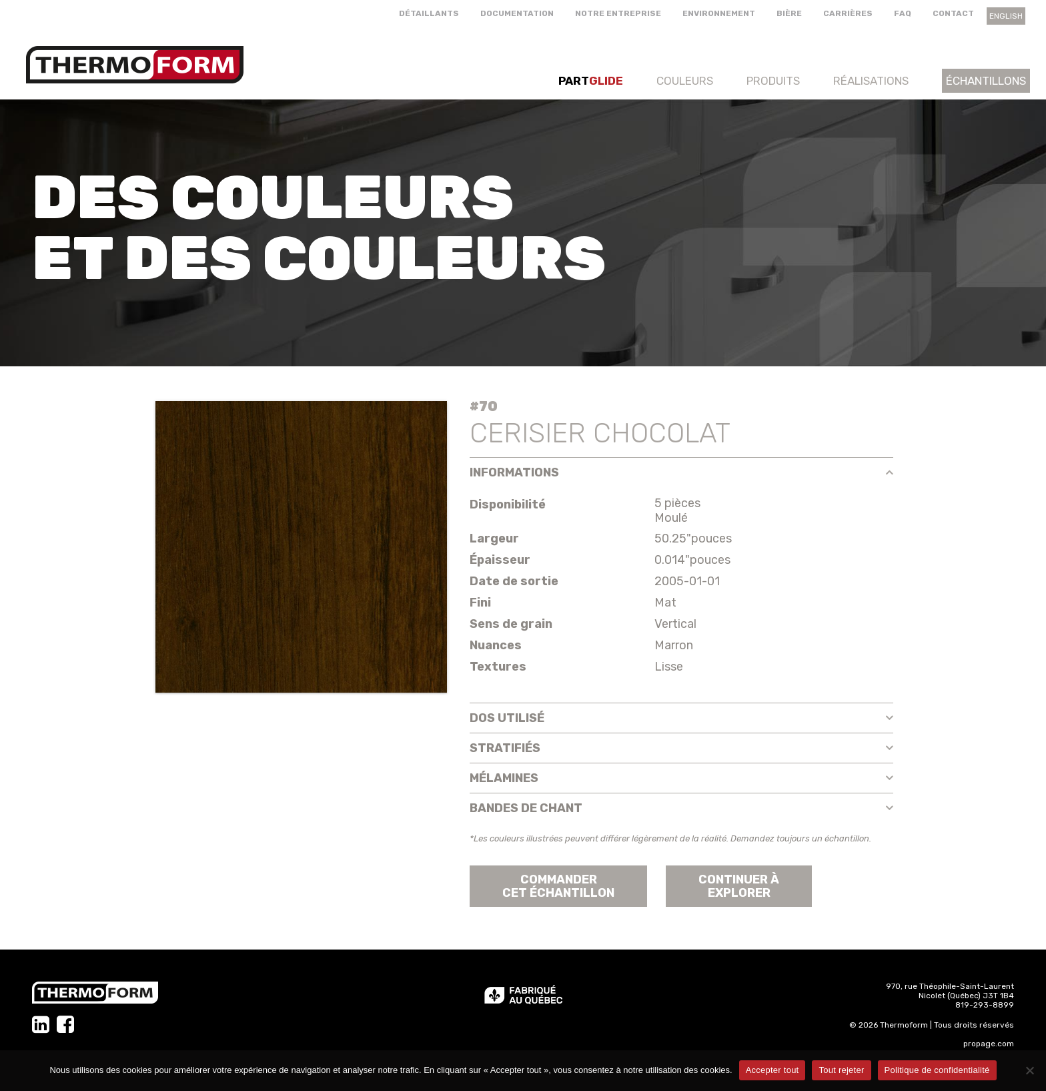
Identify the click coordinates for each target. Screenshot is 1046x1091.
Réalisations (871, 80)
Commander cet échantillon (558, 886)
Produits (773, 80)
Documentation (517, 13)
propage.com (988, 1043)
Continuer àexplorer (738, 886)
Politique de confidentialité (937, 1070)
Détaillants (429, 13)
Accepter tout (772, 1070)
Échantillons (986, 80)
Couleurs (684, 80)
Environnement (718, 13)
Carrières (848, 13)
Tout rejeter (841, 1070)
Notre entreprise (618, 13)
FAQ (902, 13)
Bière (789, 13)
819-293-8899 (984, 1005)
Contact (953, 13)
